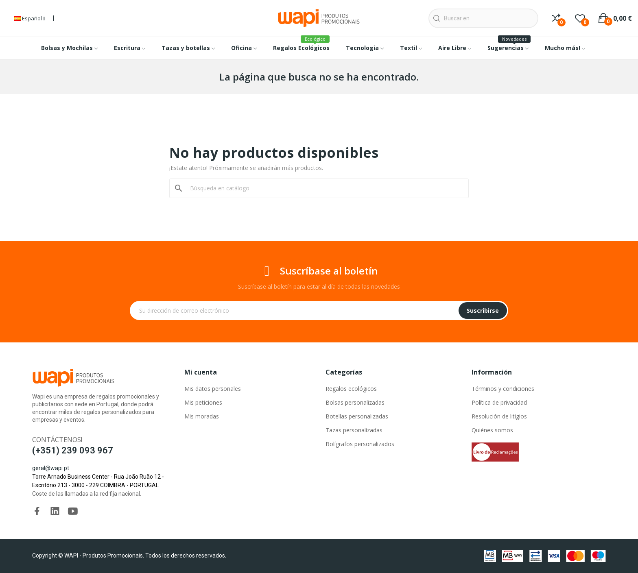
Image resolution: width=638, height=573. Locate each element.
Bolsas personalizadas (355, 402)
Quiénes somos (492, 430)
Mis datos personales (212, 388)
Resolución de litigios (499, 416)
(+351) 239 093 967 (72, 450)
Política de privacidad (499, 402)
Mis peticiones (203, 402)
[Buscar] (324, 188)
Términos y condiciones (503, 388)
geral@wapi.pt (50, 468)
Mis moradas (201, 416)
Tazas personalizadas (354, 430)
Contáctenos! (57, 439)
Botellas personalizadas (357, 416)
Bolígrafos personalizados (360, 444)
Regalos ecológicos (351, 388)
